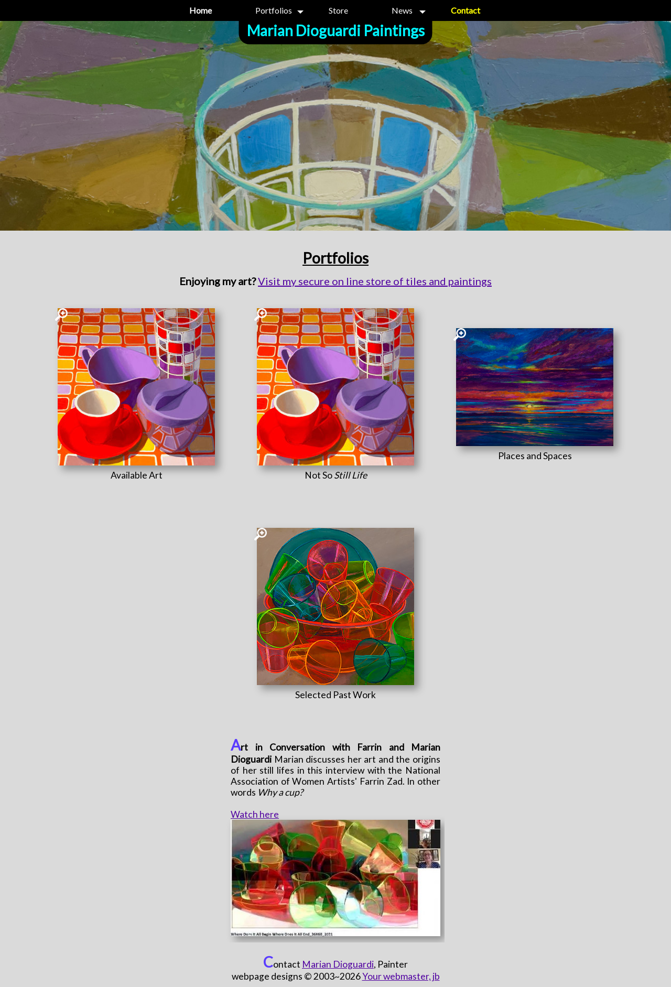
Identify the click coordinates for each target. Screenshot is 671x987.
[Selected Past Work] (335, 695)
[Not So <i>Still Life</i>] (335, 475)
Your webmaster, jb (401, 976)
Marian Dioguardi (338, 964)
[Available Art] (136, 475)
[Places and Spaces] (534, 456)
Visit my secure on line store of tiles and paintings (375, 281)
